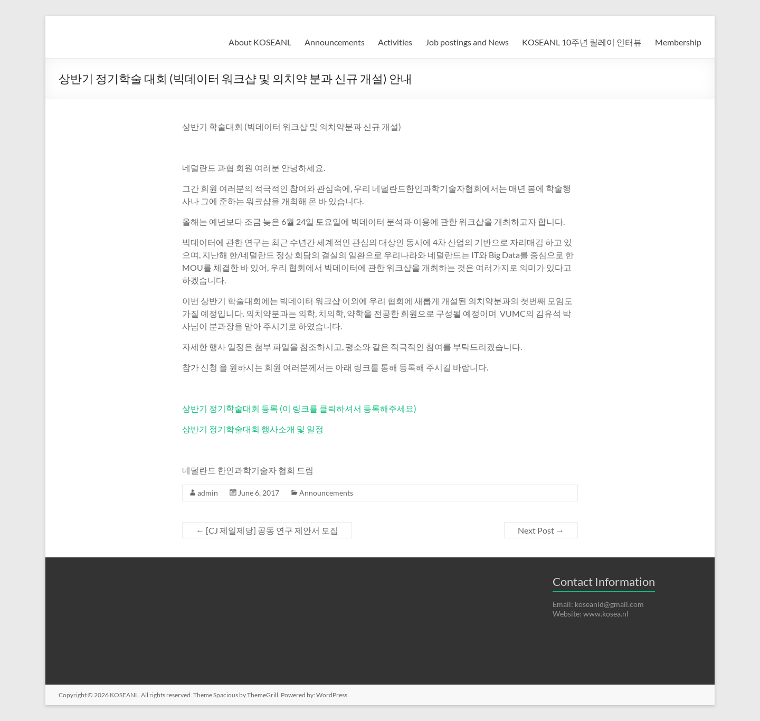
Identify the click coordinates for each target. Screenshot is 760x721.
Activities (395, 42)
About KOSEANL (260, 42)
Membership (678, 42)
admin (207, 492)
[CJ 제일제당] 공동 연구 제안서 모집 (267, 530)
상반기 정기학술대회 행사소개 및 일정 (253, 429)
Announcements (335, 42)
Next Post (541, 530)
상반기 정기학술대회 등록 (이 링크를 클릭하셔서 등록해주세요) (299, 408)
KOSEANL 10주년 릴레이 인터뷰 (582, 42)
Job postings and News (467, 42)
